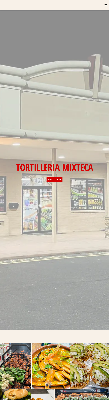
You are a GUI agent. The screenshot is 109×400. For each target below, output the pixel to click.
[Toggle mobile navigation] (105, 5)
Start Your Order (54, 179)
